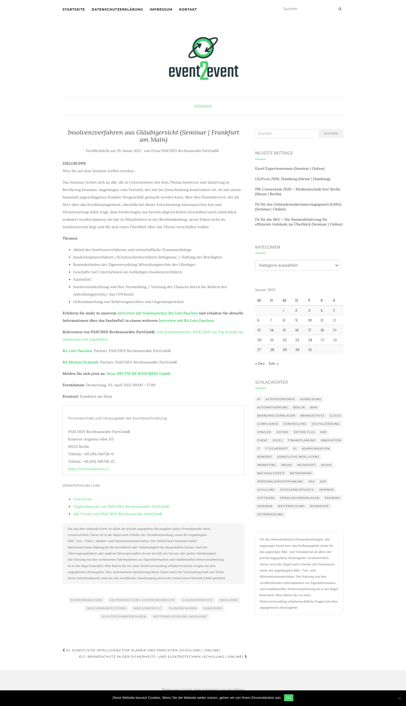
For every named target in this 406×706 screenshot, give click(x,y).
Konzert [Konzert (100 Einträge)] (264, 456)
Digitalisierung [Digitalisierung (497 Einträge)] (325, 424)
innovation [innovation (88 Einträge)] (331, 440)
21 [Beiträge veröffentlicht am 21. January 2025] (271, 339)
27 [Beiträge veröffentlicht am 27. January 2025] (259, 349)
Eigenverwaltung (87, 600)
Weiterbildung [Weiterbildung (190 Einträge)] (291, 506)
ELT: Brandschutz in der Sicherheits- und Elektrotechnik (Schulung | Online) (163, 657)
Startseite (74, 9)
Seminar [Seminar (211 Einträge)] (326, 489)
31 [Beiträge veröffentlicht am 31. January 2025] (310, 349)
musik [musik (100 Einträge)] (326, 465)
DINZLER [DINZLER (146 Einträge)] (264, 432)
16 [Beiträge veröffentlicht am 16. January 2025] (297, 330)
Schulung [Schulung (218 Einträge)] (266, 489)
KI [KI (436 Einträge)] (295, 448)
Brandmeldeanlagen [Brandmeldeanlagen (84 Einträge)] (276, 415)
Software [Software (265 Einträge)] (266, 498)
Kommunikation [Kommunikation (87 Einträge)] (316, 448)
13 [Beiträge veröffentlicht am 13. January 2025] (259, 330)
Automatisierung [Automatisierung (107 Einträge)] (272, 407)
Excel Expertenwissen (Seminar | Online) (290, 168)
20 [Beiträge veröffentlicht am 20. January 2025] (259, 339)
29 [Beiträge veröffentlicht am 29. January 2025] (285, 349)
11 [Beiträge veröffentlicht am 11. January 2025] (321, 320)
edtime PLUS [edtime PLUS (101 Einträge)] (304, 432)
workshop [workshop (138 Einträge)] (319, 506)
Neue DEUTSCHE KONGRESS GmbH (138, 373)
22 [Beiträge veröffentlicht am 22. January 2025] (284, 339)
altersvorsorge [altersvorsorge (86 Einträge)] (280, 399)
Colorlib (186, 689)
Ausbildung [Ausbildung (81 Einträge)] (310, 399)
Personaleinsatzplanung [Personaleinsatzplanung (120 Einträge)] (280, 481)
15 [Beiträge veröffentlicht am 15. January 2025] (284, 330)
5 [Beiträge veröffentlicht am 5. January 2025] (334, 310)
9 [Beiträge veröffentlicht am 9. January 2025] (296, 320)
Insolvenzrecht (147, 608)
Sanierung (212, 608)
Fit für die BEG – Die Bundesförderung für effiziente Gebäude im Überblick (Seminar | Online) (298, 222)
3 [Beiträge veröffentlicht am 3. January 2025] (309, 310)
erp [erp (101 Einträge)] (323, 432)
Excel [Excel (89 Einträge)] (278, 440)
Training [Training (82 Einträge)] (332, 498)
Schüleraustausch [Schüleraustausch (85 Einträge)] (297, 489)
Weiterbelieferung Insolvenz (180, 616)
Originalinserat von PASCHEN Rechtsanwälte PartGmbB (121, 506)
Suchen (331, 133)
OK (289, 698)
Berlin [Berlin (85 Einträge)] (299, 407)
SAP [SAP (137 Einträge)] (323, 481)
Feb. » (273, 363)
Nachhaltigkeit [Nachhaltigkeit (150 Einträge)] (271, 473)
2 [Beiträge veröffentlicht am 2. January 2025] (296, 310)
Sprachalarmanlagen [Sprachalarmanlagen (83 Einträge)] (300, 498)
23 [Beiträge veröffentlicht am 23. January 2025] (297, 339)
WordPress (236, 689)
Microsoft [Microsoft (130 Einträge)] (306, 465)
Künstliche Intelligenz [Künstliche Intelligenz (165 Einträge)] (298, 456)
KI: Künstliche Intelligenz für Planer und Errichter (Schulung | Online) (141, 650)
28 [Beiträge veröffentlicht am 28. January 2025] (272, 349)
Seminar (203, 106)
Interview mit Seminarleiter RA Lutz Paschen (157, 313)
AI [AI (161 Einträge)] (259, 399)
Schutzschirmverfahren (124, 616)
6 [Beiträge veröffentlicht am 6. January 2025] (258, 320)
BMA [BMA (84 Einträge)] (313, 407)
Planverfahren (183, 608)
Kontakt (188, 9)
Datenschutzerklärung (117, 9)
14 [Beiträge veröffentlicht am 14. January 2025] (271, 330)
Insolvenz (229, 600)
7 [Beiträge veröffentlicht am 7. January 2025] (271, 320)
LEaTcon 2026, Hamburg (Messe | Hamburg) (292, 178)
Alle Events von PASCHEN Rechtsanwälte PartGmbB (117, 514)
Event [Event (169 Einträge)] (262, 440)
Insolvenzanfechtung (106, 608)
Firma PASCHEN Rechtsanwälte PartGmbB (185, 151)
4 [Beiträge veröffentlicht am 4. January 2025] (321, 310)
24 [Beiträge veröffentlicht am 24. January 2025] (310, 339)
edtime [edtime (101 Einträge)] (282, 432)
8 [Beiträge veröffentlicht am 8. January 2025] (284, 320)
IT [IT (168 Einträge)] (258, 448)
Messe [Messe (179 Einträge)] (286, 465)
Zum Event (82, 499)
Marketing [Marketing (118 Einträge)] (266, 465)
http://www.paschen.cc (88, 468)
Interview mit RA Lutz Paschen (186, 320)
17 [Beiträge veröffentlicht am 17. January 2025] (309, 330)
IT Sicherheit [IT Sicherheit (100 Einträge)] (276, 448)
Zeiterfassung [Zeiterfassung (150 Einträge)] (270, 514)
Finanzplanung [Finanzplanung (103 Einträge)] (302, 440)
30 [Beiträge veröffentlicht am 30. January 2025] (297, 349)
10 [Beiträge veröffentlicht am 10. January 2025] (310, 320)
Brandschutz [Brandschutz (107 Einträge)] (313, 415)
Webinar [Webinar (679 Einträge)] (265, 506)
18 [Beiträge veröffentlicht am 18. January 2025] (322, 330)
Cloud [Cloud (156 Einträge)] (335, 415)
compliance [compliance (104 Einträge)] (268, 424)
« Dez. (260, 363)
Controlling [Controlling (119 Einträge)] (295, 424)
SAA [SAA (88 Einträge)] (311, 481)
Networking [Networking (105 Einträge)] (301, 473)
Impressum (161, 9)
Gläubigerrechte (197, 600)
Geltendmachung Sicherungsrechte (142, 600)
